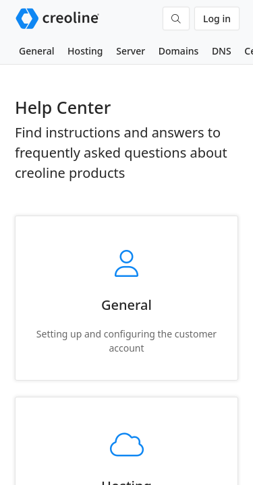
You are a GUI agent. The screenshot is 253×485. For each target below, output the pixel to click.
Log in (217, 18)
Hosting (85, 50)
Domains (178, 50)
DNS (221, 50)
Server (130, 50)
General (36, 50)
